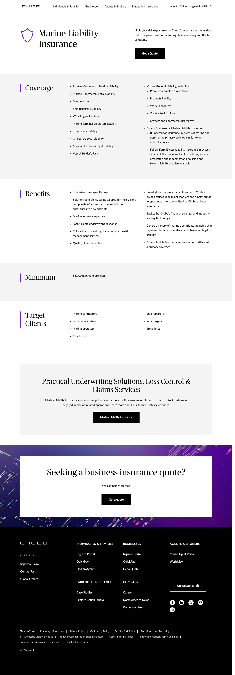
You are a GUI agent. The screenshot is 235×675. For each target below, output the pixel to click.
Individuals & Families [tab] (66, 6)
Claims (183, 6)
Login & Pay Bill (198, 6)
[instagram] (172, 609)
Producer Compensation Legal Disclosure (81, 637)
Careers (128, 592)
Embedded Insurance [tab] (145, 6)
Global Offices (29, 579)
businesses (132, 544)
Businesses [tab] (92, 6)
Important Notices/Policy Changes (159, 637)
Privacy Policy (77, 631)
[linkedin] (181, 602)
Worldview (176, 561)
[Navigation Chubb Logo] (31, 6)
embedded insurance (94, 582)
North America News (136, 600)
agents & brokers (185, 544)
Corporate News (133, 607)
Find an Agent (85, 569)
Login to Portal (85, 554)
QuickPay (82, 561)
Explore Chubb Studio (90, 600)
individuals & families (94, 544)
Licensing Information (52, 631)
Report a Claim (29, 564)
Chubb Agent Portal (182, 554)
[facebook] (172, 602)
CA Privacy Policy (99, 631)
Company (131, 582)
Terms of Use (27, 631)
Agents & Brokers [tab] (115, 6)
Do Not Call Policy (125, 631)
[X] (191, 602)
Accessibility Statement (121, 637)
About (173, 6)
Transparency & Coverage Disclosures (40, 642)
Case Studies (84, 592)
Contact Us (27, 571)
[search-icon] (210, 7)
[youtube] (200, 602)
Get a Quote (130, 569)
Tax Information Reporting (155, 631)
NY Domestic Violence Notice (36, 637)
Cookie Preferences (77, 642)
